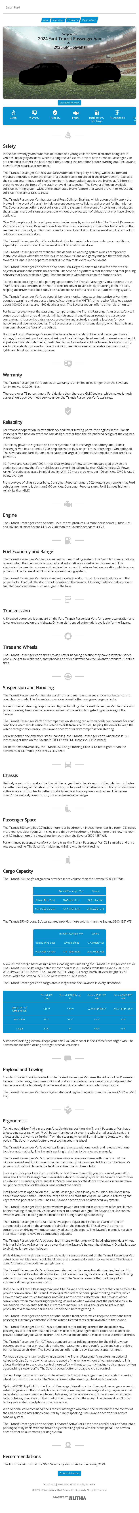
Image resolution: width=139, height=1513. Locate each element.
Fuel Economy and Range (96, 116)
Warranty (34, 114)
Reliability (55, 114)
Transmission (117, 114)
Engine (76, 114)
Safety (13, 114)
